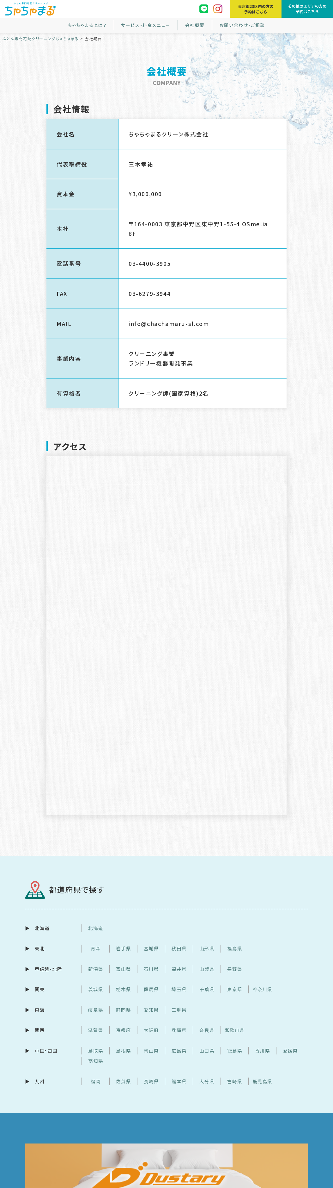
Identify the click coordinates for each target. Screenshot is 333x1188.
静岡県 (123, 1009)
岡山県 (151, 1050)
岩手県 (123, 948)
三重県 (179, 1009)
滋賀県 (95, 1030)
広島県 (179, 1050)
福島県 (234, 948)
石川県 (151, 969)
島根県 (123, 1050)
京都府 (123, 1030)
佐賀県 (123, 1081)
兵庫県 (179, 1030)
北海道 (95, 928)
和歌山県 (235, 1030)
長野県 (234, 969)
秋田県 (179, 948)
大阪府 (151, 1030)
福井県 (179, 969)
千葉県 (206, 989)
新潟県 (95, 969)
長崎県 (151, 1081)
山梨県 (206, 969)
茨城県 (95, 989)
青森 (95, 948)
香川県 (262, 1050)
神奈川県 (262, 989)
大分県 (206, 1081)
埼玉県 (179, 989)
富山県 (123, 969)
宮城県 (151, 948)
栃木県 (123, 989)
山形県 (206, 948)
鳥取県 (95, 1050)
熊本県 (179, 1081)
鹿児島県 (262, 1081)
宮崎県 (234, 1081)
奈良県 (206, 1030)
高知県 (95, 1060)
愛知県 (151, 1009)
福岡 (95, 1081)
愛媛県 (290, 1050)
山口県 (206, 1050)
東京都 (234, 989)
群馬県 (151, 989)
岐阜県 (95, 1009)
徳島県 (234, 1050)
